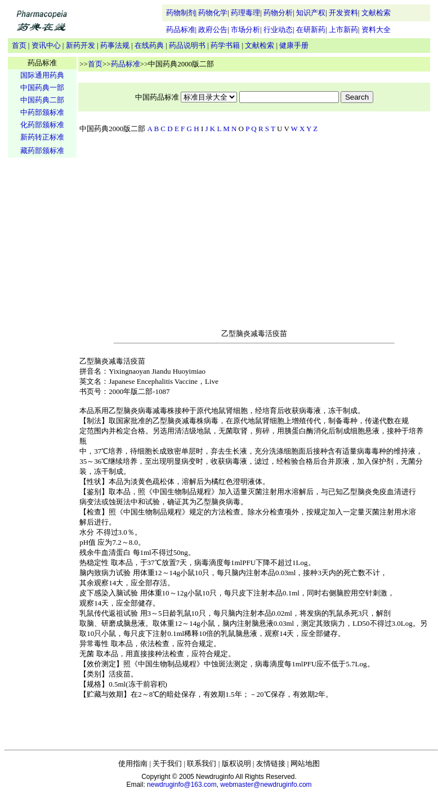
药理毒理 (245, 12)
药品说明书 (187, 45)
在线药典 (149, 45)
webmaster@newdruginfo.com (265, 784)
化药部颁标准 (42, 124)
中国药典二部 (42, 100)
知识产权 (310, 12)
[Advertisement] (42, 335)
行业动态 (278, 29)
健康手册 (294, 45)
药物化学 (212, 12)
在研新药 (310, 29)
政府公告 (212, 29)
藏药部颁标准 (42, 150)
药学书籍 (225, 45)
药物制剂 (180, 12)
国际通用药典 (42, 75)
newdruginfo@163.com (182, 784)
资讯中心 (46, 45)
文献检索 (376, 12)
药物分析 (278, 12)
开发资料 (343, 12)
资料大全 (376, 29)
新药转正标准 (42, 137)
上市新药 (343, 29)
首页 (19, 45)
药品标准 (180, 29)
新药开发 (80, 45)
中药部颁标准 (42, 112)
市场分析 (245, 29)
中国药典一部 (42, 87)
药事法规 (114, 45)
